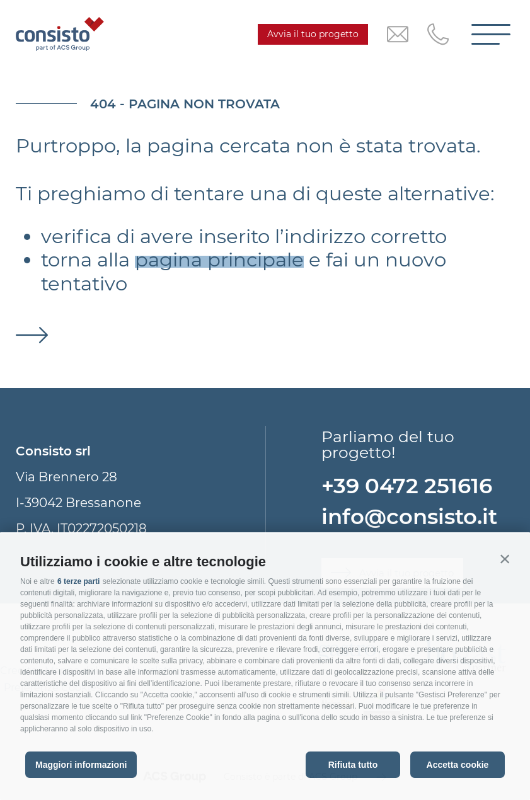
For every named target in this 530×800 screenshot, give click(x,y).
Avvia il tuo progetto (313, 34)
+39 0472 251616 (406, 485)
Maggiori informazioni (81, 765)
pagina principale (219, 259)
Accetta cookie (458, 765)
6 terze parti (78, 581)
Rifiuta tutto (353, 765)
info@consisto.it (409, 516)
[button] (505, 559)
